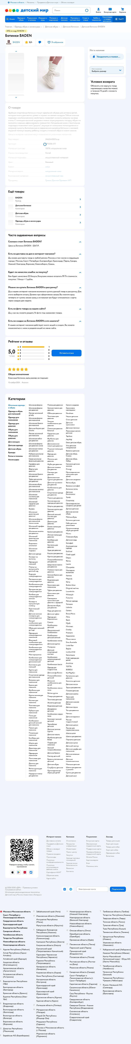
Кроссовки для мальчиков (53, 586)
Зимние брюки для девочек (54, 576)
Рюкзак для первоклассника (72, 729)
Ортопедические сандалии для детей (73, 505)
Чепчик (69, 714)
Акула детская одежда (71, 547)
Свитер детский (53, 756)
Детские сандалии (73, 480)
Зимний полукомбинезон (54, 749)
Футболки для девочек (52, 440)
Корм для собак (112, 850)
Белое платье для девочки (54, 528)
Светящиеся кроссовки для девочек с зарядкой (55, 600)
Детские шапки (72, 725)
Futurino (69, 598)
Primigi (69, 469)
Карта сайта (51, 878)
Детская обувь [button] (14, 449)
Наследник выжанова (70, 571)
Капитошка (70, 655)
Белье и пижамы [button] (15, 456)
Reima (68, 561)
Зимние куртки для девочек (54, 510)
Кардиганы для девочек (53, 435)
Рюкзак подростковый (72, 721)
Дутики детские (72, 509)
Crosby (69, 630)
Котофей (69, 543)
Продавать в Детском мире (54, 845)
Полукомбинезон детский (54, 677)
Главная (8, 26)
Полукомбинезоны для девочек (55, 561)
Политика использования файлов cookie (52, 867)
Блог (88, 863)
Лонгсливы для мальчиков (35, 759)
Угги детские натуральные (71, 447)
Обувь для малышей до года (36, 629)
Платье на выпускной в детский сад (34, 569)
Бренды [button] (11, 452)
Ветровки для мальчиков (34, 681)
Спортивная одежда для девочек (55, 494)
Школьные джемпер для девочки (34, 514)
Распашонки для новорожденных (35, 580)
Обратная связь (52, 875)
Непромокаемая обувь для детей (72, 529)
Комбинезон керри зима (55, 715)
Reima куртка (52, 693)
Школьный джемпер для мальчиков (34, 538)
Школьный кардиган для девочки (34, 504)
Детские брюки (53, 753)
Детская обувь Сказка (71, 455)
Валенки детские (72, 451)
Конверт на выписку (33, 558)
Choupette (70, 567)
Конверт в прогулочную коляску (34, 604)
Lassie (68, 564)
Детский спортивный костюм (52, 652)
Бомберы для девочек (52, 541)
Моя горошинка (35, 655)
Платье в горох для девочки (54, 571)
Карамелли (70, 636)
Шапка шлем (71, 733)
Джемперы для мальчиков (34, 749)
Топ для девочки (72, 710)
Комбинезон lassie (54, 664)
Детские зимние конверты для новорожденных (35, 616)
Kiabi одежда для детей (72, 659)
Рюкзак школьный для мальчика (36, 435)
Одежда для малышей (33, 563)
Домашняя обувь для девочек (54, 607)
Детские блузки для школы (36, 429)
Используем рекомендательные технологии (22, 892)
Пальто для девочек (55, 498)
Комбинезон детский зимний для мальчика (35, 723)
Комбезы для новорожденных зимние (35, 597)
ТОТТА (69, 667)
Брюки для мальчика (33, 686)
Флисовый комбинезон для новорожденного (35, 642)
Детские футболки (54, 673)
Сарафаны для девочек (34, 465)
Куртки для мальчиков (33, 671)
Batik (68, 620)
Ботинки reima (72, 489)
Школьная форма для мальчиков (35, 419)
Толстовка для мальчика (34, 707)
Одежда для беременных (52, 618)
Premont (69, 633)
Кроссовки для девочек (53, 594)
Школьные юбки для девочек (35, 440)
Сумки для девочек (73, 773)
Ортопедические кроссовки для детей (73, 474)
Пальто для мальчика (33, 729)
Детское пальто (53, 735)
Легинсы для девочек (52, 460)
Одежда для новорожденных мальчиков (35, 635)
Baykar (68, 649)
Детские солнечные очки (72, 760)
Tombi (68, 497)
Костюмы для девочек (52, 546)
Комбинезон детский (52, 626)
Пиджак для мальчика (52, 744)
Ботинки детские (73, 520)
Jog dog (69, 439)
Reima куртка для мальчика (35, 770)
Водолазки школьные (33, 545)
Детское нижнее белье (72, 703)
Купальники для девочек (72, 677)
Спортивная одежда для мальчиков (36, 676)
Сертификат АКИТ (53, 872)
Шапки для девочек (73, 736)
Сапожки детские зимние (73, 465)
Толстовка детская (54, 700)
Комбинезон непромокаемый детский (54, 659)
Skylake (32, 509)
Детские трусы (72, 707)
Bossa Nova (70, 614)
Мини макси (71, 639)
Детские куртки (53, 644)
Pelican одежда (72, 601)
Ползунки (51, 647)
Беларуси (38, 895)
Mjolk (68, 623)
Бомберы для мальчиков (34, 739)
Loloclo (69, 607)
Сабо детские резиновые (71, 524)
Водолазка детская (54, 706)
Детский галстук (72, 746)
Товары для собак (113, 847)
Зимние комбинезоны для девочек (54, 423)
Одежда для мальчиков (33, 754)
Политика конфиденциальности (55, 861)
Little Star (70, 646)
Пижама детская (72, 691)
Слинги (50, 622)
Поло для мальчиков (33, 717)
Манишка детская (73, 764)
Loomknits (70, 591)
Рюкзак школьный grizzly (36, 414)
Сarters (69, 611)
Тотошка (69, 604)
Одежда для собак (113, 853)
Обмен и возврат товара (53, 850)
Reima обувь (71, 483)
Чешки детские (72, 416)
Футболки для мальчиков (34, 691)
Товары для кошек (113, 841)
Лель (68, 617)
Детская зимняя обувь (72, 513)
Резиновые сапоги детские (73, 432)
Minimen (69, 626)
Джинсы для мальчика (33, 765)
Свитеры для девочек (52, 473)
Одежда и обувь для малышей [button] (15, 412)
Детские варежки (73, 717)
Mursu (68, 534)
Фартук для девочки (33, 470)
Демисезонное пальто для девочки (55, 445)
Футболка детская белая (54, 739)
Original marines (72, 588)
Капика (69, 576)
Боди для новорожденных (35, 575)
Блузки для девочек (55, 553)
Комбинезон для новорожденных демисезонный (35, 660)
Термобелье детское (52, 725)
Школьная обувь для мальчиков (35, 485)
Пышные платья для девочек (55, 450)
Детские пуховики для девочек (54, 484)
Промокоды (51, 857)
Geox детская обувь (73, 443)
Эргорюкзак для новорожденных (35, 590)
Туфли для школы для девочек (35, 480)
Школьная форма (35, 405)
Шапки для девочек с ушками (73, 768)
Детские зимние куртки (53, 730)
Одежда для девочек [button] (13, 424)
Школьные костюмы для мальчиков (34, 497)
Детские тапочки (72, 428)
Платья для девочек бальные (55, 430)
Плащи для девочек (55, 696)
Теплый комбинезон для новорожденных (35, 623)
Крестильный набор (34, 610)
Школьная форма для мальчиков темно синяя (35, 521)
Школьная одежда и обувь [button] (16, 406)
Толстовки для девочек (53, 417)
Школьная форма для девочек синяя (36, 445)
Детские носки (72, 684)
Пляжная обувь (72, 537)
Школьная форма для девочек (35, 409)
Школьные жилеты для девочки (36, 532)
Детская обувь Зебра (71, 460)
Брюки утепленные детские (55, 760)
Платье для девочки (55, 405)
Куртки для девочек (55, 557)
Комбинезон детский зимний (53, 636)
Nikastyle (69, 595)
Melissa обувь (71, 517)
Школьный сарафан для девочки (36, 527)
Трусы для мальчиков (70, 698)
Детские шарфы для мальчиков (73, 750)
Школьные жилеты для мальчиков (36, 490)
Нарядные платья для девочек (35, 775)
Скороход (70, 501)
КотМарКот (70, 673)
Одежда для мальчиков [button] (13, 418)
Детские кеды (71, 540)
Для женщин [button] (14, 442)
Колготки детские (73, 681)
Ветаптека (110, 856)
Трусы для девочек (73, 688)
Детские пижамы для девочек (54, 468)
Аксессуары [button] (13, 459)
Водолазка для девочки (53, 581)
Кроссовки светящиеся (70, 409)
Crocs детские (71, 420)
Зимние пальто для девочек (54, 409)
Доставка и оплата (53, 841)
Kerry (68, 582)
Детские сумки (72, 743)
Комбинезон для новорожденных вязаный (35, 649)
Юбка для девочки (54, 413)
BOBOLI (69, 670)
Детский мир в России (14, 895)
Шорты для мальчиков (33, 744)
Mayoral (69, 579)
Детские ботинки (71, 26)
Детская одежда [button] (15, 445)
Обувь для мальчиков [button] (13, 430)
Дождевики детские (52, 710)
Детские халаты (72, 694)
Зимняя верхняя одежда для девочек (55, 502)
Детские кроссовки (70, 424)
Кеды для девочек (54, 611)
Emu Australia (71, 642)
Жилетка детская (54, 703)
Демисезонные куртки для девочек (55, 479)
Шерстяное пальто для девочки (54, 566)
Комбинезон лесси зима (54, 689)
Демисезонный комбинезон (53, 631)
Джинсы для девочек (52, 523)
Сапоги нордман (72, 405)
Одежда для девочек (51, 455)
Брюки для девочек (55, 532)
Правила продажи (53, 854)
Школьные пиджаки (33, 550)
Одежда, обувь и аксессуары (27, 26)
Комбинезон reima (54, 641)
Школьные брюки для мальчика (36, 424)
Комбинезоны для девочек (54, 489)
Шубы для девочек (54, 464)
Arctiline (69, 663)
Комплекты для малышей (35, 666)
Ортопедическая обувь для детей (54, 772)
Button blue (70, 585)
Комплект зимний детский (54, 720)
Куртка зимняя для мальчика (36, 696)
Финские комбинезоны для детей (54, 683)
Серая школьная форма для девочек (36, 460)
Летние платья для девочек (54, 536)
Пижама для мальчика (33, 734)
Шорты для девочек (55, 506)
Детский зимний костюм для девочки (54, 516)
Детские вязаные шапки (72, 755)
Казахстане (28, 895)
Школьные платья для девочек (36, 450)
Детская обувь (51, 26)
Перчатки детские (73, 740)
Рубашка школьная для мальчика (36, 455)
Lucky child (70, 652)
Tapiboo (69, 436)
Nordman (69, 413)
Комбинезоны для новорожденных (36, 585)
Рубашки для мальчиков (34, 712)
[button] (119, 19)
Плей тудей (70, 555)
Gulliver (69, 551)
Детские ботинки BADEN (93, 26)
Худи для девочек (54, 550)
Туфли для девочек (54, 590)
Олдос (68, 558)
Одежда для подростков (52, 669)
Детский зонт (71, 776)
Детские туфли (53, 614)
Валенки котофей (73, 486)
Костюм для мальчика (33, 701)
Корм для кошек (112, 844)
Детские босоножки (70, 493)
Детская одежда (35, 554)
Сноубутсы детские (55, 768)
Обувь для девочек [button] (13, 437)
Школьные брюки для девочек (36, 475)
